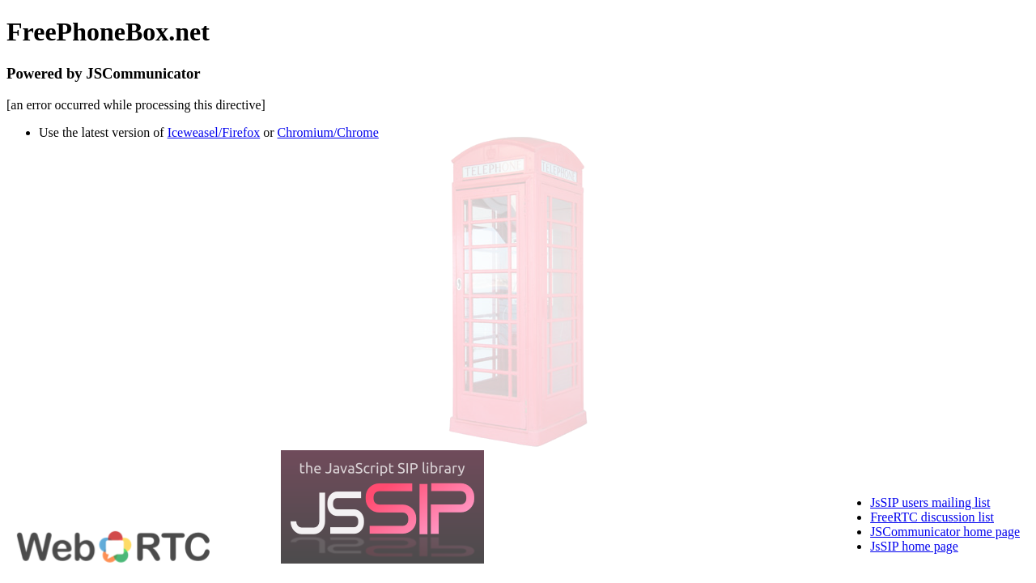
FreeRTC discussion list (932, 517)
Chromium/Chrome (328, 132)
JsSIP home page (914, 546)
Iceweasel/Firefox (214, 132)
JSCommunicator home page (945, 531)
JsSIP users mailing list (930, 502)
